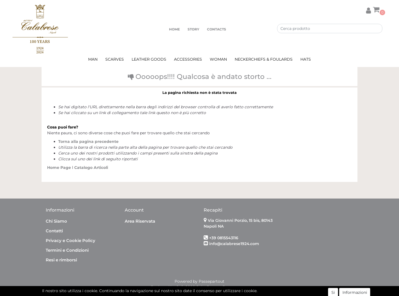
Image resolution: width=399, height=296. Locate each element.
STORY (193, 29)
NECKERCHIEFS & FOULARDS (264, 59)
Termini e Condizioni (67, 250)
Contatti (54, 230)
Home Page (59, 167)
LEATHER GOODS (149, 59)
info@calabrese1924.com (234, 243)
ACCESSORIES (188, 59)
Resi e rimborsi (61, 259)
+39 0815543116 (223, 237)
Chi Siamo (56, 221)
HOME (174, 29)
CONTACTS (216, 29)
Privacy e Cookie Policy (70, 240)
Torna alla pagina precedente (88, 141)
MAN (93, 59)
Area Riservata (140, 221)
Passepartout (211, 281)
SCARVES (114, 59)
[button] (368, 9)
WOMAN (218, 59)
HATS (305, 59)
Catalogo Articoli (91, 167)
